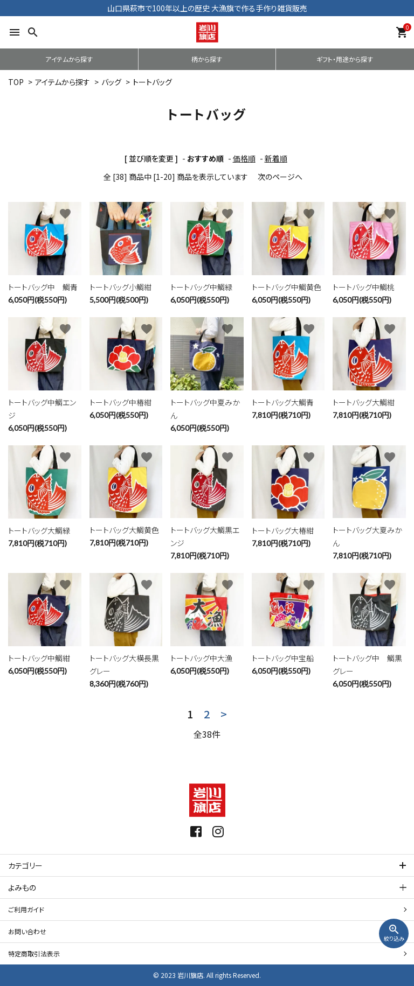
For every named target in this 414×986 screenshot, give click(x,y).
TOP (16, 81)
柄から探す (206, 59)
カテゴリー (25, 865)
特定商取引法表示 (34, 953)
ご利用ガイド (26, 909)
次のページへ (280, 176)
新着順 (276, 158)
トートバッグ (152, 81)
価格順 (244, 158)
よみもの (22, 887)
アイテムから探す (69, 59)
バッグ (111, 81)
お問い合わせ (27, 931)
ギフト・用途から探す (344, 59)
